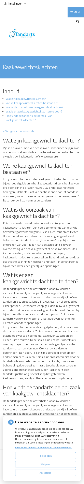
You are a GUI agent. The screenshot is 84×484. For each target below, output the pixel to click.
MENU (77, 12)
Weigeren (46, 464)
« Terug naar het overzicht (19, 131)
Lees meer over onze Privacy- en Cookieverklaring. (43, 447)
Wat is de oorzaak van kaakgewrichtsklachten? (34, 107)
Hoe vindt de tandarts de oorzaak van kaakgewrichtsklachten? (29, 118)
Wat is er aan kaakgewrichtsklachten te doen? (34, 111)
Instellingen (46, 456)
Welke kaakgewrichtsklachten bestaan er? (32, 103)
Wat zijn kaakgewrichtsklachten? (26, 98)
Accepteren (46, 473)
